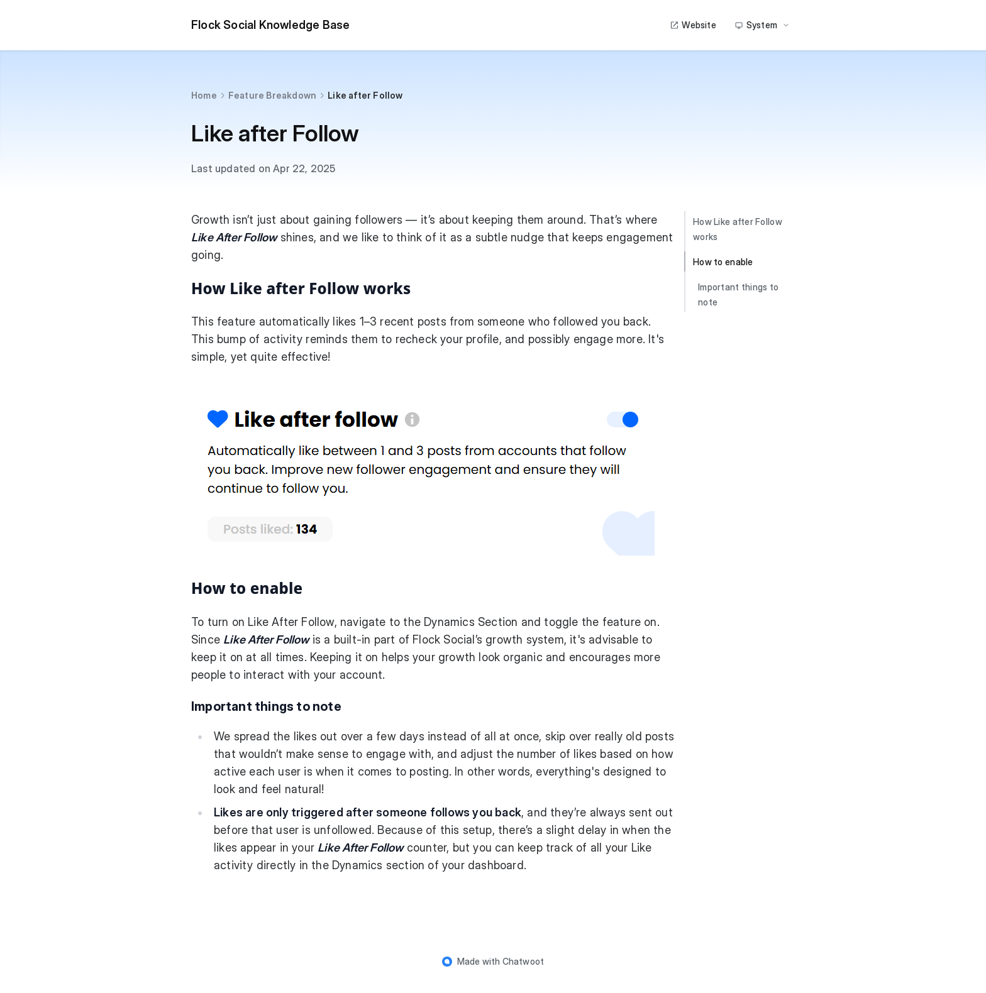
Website (693, 24)
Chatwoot (523, 961)
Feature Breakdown (272, 95)
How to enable (723, 261)
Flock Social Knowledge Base (270, 24)
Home (204, 95)
